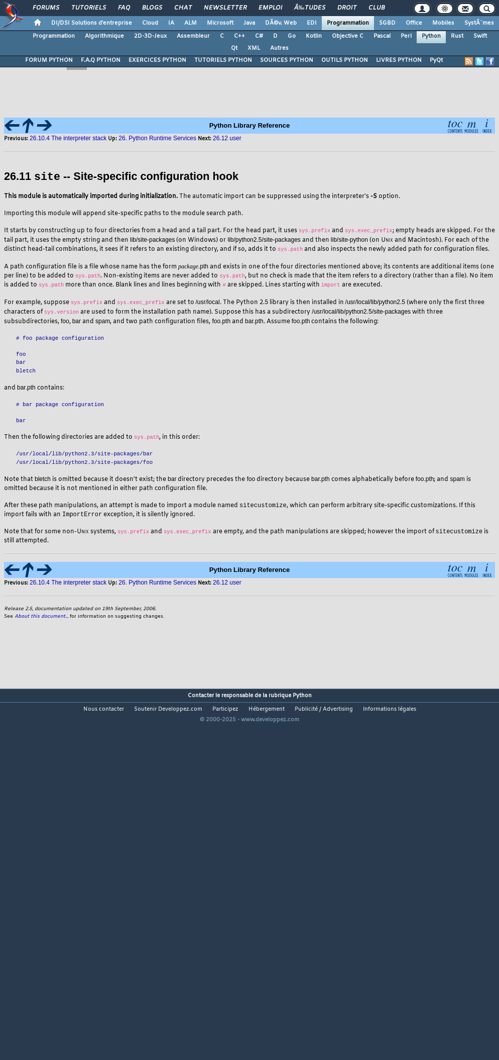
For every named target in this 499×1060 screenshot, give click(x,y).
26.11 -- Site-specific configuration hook (121, 176)
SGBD (387, 23)
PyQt (436, 60)
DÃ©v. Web (281, 23)
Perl (406, 36)
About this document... (41, 617)
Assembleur (193, 36)
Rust (457, 36)
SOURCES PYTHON (286, 60)
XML (253, 48)
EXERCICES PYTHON (157, 60)
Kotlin (314, 36)
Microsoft (220, 23)
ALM (190, 23)
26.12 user (227, 583)
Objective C (347, 36)
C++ (239, 36)
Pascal (382, 36)
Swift (480, 36)
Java (249, 23)
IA (171, 23)
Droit (346, 8)
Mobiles (443, 23)
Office (414, 23)
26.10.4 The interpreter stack (68, 583)
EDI (312, 23)
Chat (183, 8)
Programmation (348, 23)
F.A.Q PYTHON (100, 60)
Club (376, 8)
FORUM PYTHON (49, 60)
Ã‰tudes (309, 8)
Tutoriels (88, 8)
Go (292, 36)
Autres (279, 48)
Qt (234, 48)
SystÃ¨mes (479, 23)
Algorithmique (104, 36)
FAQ (124, 8)
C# (259, 36)
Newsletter (225, 8)
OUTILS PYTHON (344, 60)
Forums (46, 8)
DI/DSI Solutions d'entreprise (91, 23)
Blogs (152, 8)
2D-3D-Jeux (150, 36)
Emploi (270, 8)
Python (431, 36)
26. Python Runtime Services (157, 583)
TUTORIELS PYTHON (223, 60)
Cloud (150, 23)
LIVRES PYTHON (399, 60)
